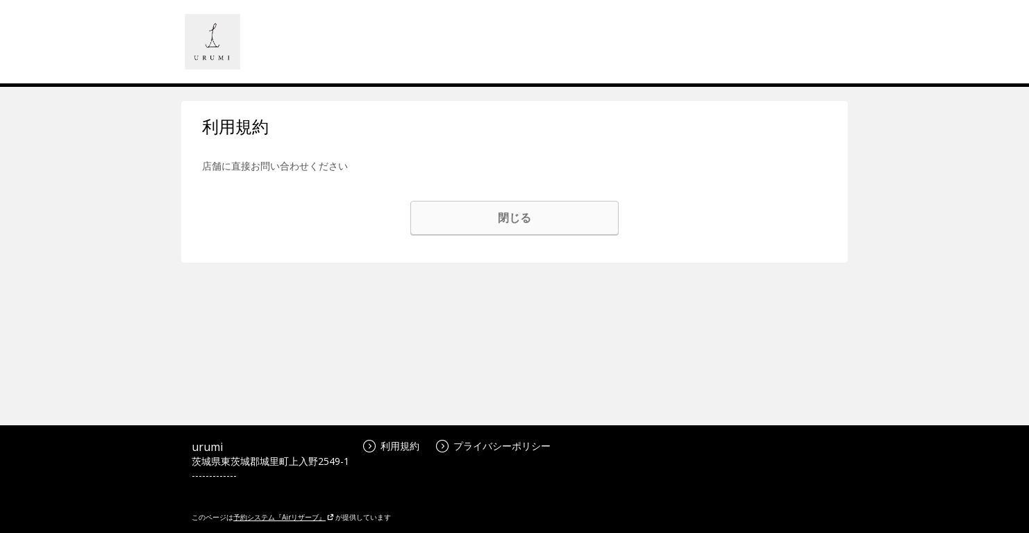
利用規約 (391, 445)
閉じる (514, 217)
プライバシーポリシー (493, 445)
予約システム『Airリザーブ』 (283, 517)
